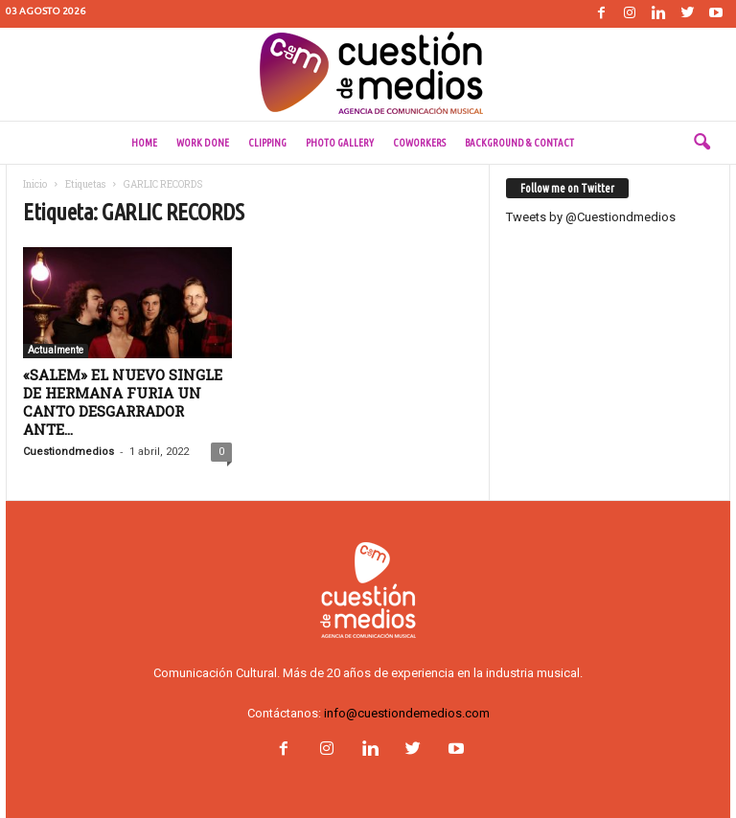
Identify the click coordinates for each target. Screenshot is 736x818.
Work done (202, 142)
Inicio (35, 184)
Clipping (267, 142)
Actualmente (55, 350)
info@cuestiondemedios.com (407, 713)
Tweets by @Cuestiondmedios (591, 217)
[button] (701, 143)
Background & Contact (519, 142)
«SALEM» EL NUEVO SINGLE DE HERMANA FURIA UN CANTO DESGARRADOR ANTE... (122, 402)
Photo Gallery (340, 142)
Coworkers (419, 142)
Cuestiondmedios (68, 451)
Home (144, 142)
